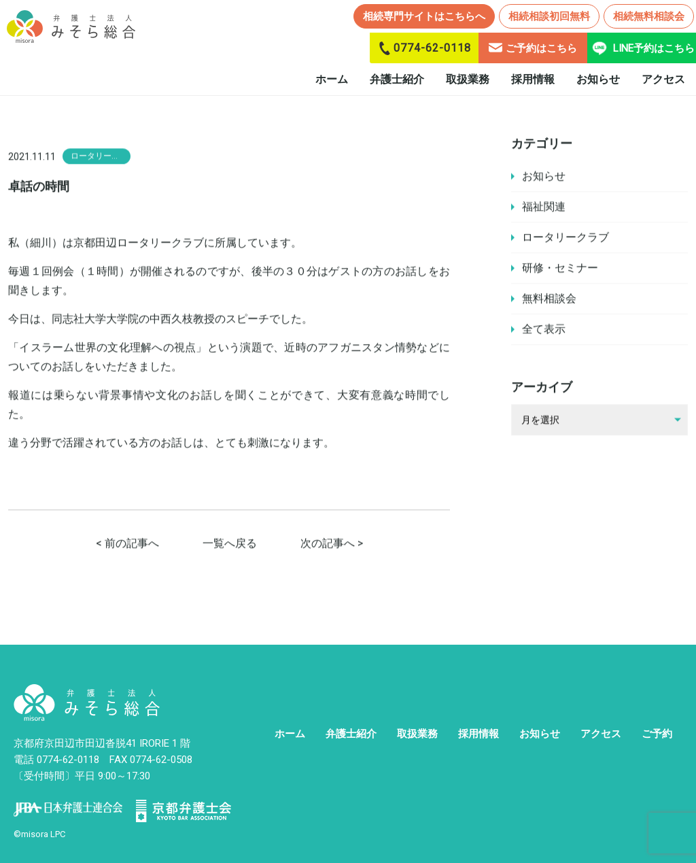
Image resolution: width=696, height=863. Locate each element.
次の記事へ (327, 544)
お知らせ (598, 79)
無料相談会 (549, 298)
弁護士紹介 (397, 79)
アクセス (663, 79)
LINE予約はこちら (642, 48)
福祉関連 (544, 207)
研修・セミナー (560, 268)
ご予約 (657, 734)
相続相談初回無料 (549, 16)
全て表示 (544, 329)
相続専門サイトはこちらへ (424, 16)
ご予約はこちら (533, 47)
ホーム (331, 79)
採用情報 (533, 79)
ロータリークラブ (565, 237)
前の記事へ (132, 544)
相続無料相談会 (648, 16)
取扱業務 (467, 79)
